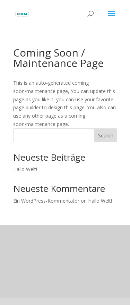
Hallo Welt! (25, 169)
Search (105, 135)
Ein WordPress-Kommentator (46, 200)
